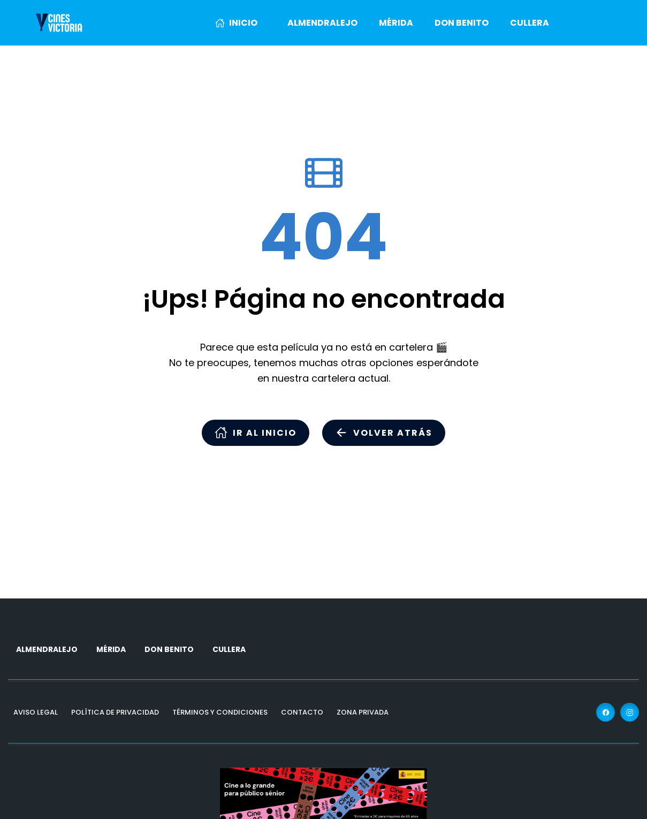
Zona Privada (363, 712)
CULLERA (529, 23)
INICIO (236, 23)
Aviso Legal (35, 712)
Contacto (302, 712)
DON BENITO (462, 23)
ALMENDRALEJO (322, 23)
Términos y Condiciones (220, 712)
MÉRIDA (396, 23)
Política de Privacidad (115, 712)
